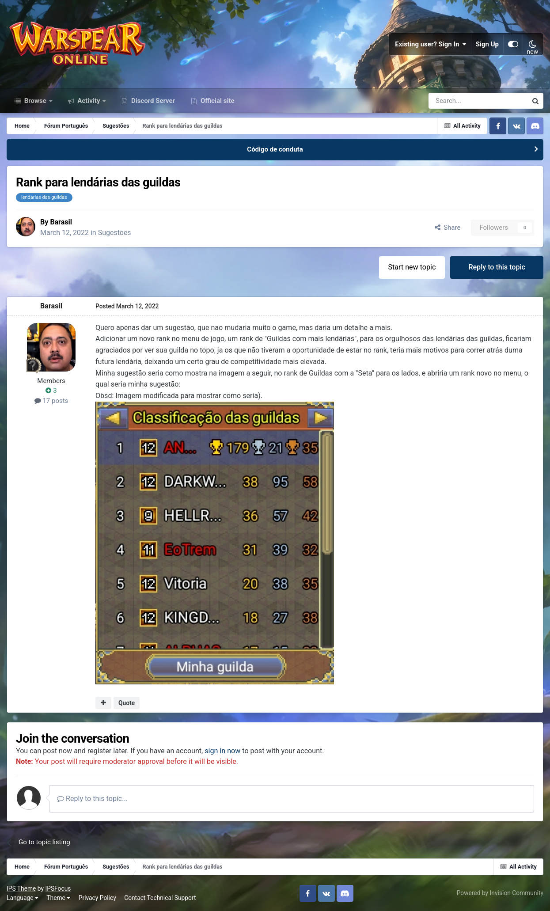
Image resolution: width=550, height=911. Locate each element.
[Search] (454, 101)
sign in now (222, 750)
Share (448, 227)
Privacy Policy (97, 897)
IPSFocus (58, 888)
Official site (216, 101)
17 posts (51, 400)
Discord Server (152, 101)
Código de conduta (275, 149)
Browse (35, 101)
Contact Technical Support (160, 897)
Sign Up (487, 44)
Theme (58, 897)
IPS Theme (21, 888)
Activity (89, 101)
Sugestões (115, 232)
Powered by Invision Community (500, 892)
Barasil (61, 221)
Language (22, 897)
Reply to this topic (496, 267)
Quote (126, 702)
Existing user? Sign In (431, 44)
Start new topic (412, 267)
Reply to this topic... (92, 798)
